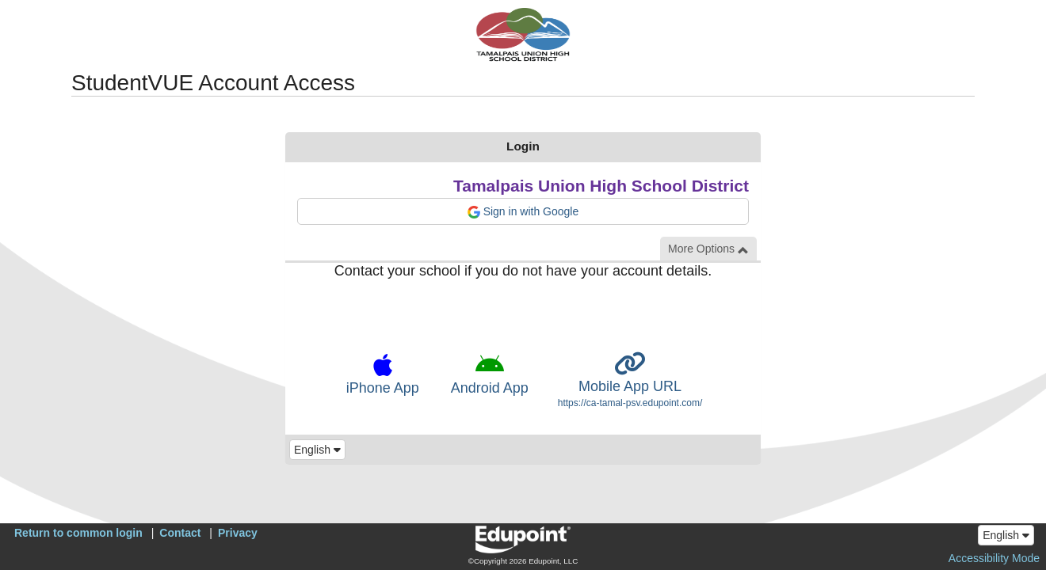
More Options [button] (708, 249)
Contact (179, 532)
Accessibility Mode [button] (994, 558)
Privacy (238, 532)
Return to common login (78, 532)
